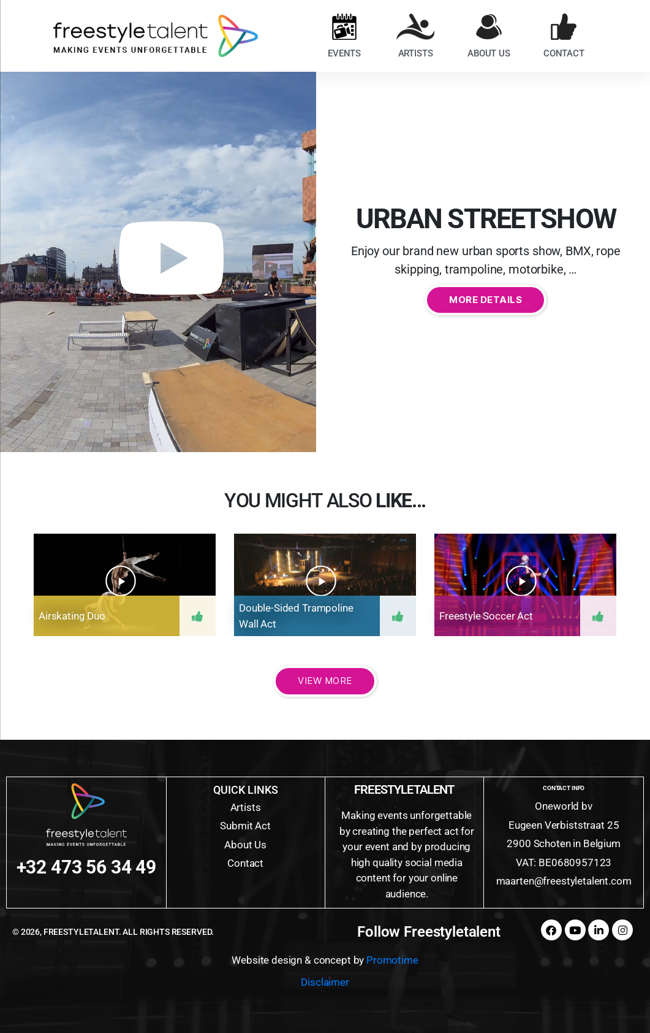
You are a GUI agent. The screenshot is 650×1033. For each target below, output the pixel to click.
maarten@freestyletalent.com (564, 881)
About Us (245, 845)
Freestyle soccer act (486, 616)
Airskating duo (72, 616)
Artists (245, 807)
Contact (245, 863)
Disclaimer (325, 982)
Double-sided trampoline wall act (296, 616)
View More (325, 680)
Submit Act (245, 826)
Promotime (392, 960)
